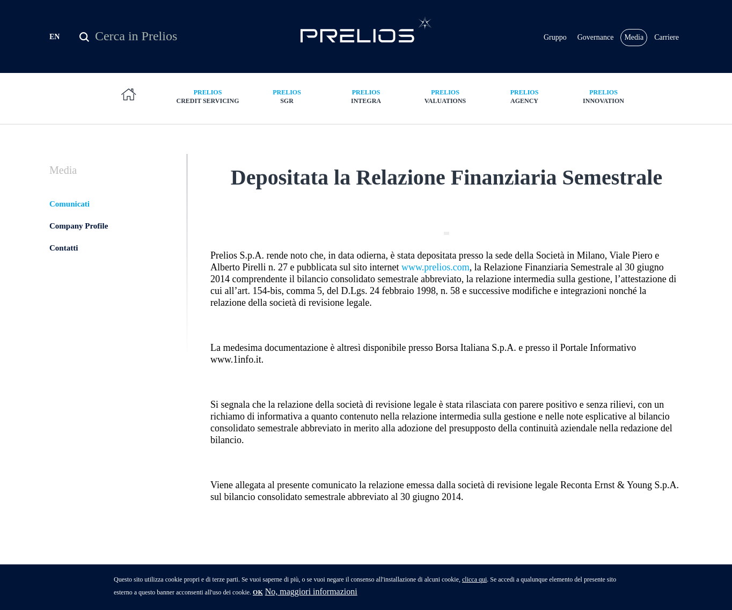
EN (54, 37)
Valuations (445, 96)
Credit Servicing (207, 96)
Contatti (63, 248)
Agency (524, 96)
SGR (287, 96)
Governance (595, 37)
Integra (366, 96)
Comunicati (69, 204)
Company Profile (78, 226)
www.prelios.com (435, 267)
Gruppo (555, 37)
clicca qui (474, 583)
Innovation (603, 96)
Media (633, 37)
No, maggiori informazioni (311, 595)
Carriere (666, 37)
